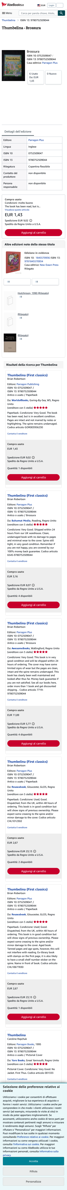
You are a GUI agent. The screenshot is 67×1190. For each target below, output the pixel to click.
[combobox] (38, 13)
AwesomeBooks (21, 648)
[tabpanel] (32, 163)
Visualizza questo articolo (17, 209)
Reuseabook (19, 786)
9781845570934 (33, 261)
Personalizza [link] (33, 1181)
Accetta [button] (33, 1161)
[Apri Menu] (8, 13)
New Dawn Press (49, 264)
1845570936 (43, 257)
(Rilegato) (23, 314)
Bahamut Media (21, 520)
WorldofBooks (20, 400)
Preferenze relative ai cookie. (33, 1136)
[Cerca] (61, 13)
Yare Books (18, 1060)
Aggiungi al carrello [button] (33, 232)
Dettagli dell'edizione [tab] (17, 131)
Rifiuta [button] (33, 1171)
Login (51, 5)
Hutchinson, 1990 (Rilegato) (33, 293)
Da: (35, 77)
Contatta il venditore (17, 433)
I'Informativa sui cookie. (26, 1144)
